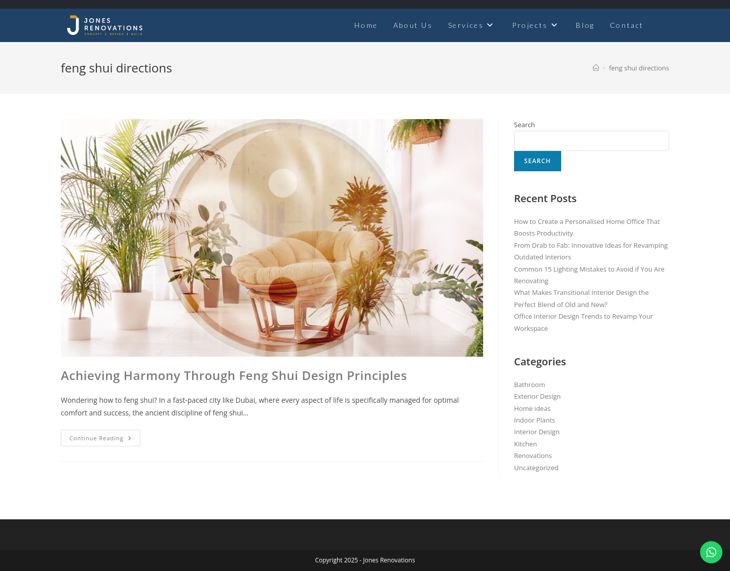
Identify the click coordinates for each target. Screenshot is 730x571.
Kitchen (525, 443)
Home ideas (532, 408)
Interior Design (537, 431)
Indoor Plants (534, 420)
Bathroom (529, 384)
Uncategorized (536, 467)
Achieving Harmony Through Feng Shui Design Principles (234, 375)
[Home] (596, 67)
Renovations (533, 455)
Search (524, 124)
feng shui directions (639, 67)
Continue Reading (104, 436)
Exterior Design (537, 396)
